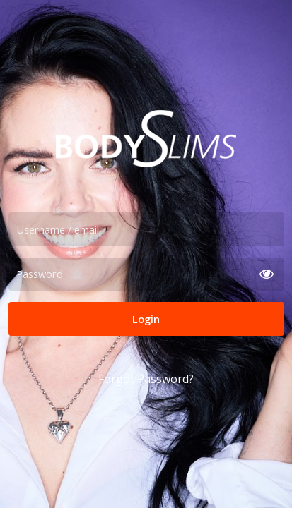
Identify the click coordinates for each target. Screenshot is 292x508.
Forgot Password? (146, 379)
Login (146, 319)
